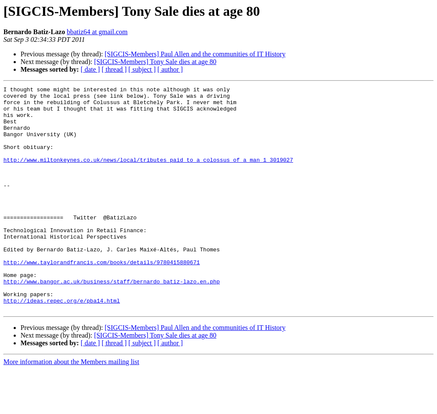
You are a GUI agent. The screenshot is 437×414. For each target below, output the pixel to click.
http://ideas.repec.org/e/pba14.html (61, 344)
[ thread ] (114, 69)
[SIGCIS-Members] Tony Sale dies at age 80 (155, 61)
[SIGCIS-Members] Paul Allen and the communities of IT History (195, 54)
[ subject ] (142, 69)
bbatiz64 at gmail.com (97, 31)
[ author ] (170, 69)
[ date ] (90, 69)
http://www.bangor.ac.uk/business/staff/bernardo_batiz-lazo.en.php (111, 321)
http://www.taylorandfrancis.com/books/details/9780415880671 (101, 298)
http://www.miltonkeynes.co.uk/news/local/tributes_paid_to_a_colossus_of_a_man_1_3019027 (148, 175)
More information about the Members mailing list (71, 406)
